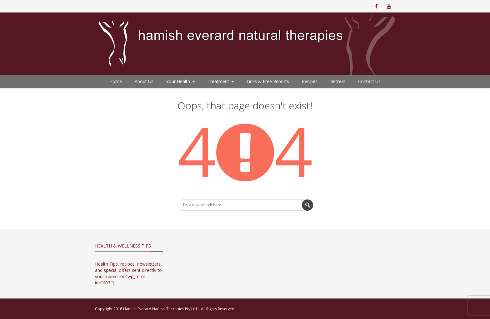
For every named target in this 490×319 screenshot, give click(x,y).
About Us (144, 81)
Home (115, 81)
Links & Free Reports (268, 81)
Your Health (181, 81)
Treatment (221, 81)
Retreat (337, 81)
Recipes (310, 81)
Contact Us (369, 81)
